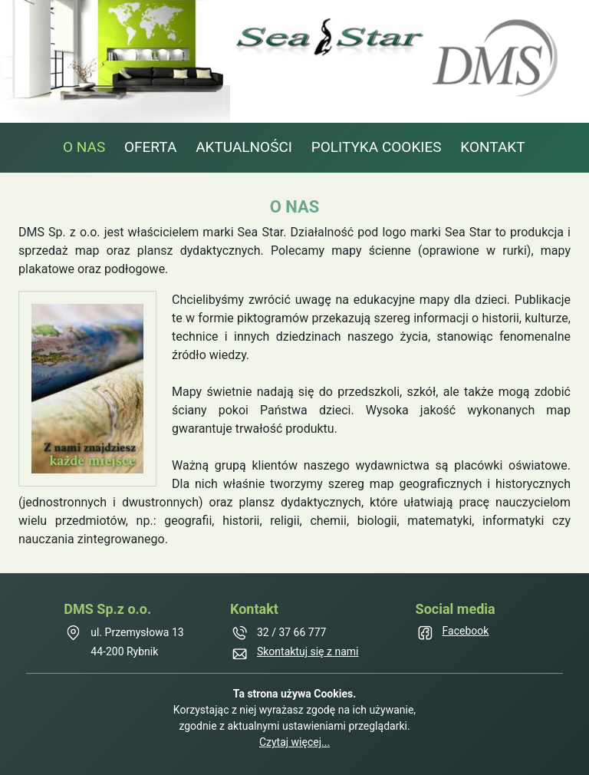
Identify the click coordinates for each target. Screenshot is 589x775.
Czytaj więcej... (294, 742)
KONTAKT (492, 147)
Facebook (466, 631)
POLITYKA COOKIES (376, 147)
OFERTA (150, 147)
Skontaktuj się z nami (308, 651)
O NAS (84, 147)
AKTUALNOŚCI (244, 147)
